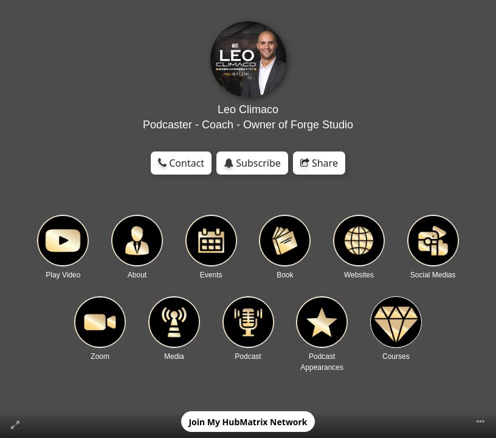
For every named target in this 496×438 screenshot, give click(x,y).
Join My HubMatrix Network (247, 422)
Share (319, 163)
